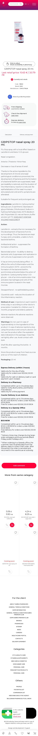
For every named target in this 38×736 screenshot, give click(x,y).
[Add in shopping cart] (12, 525)
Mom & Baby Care (19, 664)
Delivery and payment (26, 134)
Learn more (14, 115)
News (19, 629)
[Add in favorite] (15, 482)
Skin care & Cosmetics (19, 661)
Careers (19, 632)
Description (8, 134)
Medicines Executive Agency (19, 695)
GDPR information (19, 610)
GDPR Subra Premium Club (19, 617)
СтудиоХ (27, 728)
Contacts (19, 638)
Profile (19, 686)
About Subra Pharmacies (19, 604)
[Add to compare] (6, 525)
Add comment (19, 466)
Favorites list (19, 689)
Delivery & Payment (19, 641)
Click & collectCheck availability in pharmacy (19, 64)
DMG (21, 86)
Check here (17, 716)
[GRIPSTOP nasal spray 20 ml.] (19, 32)
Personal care (19, 667)
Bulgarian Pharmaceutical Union (19, 698)
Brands (19, 620)
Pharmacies (19, 623)
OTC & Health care (19, 655)
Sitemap (19, 626)
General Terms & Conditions (19, 607)
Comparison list (19, 692)
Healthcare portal (19, 635)
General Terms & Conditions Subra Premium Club (19, 613)
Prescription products (19, 670)
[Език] (26, 4)
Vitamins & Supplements (19, 658)
